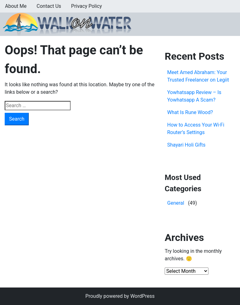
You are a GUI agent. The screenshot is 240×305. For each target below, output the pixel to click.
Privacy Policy (86, 6)
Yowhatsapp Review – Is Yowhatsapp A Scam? (194, 96)
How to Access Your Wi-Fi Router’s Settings (195, 128)
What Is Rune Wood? (190, 112)
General (175, 203)
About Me (16, 6)
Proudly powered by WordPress (119, 296)
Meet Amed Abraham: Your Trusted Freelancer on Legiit (198, 76)
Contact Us (49, 6)
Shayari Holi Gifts (186, 145)
